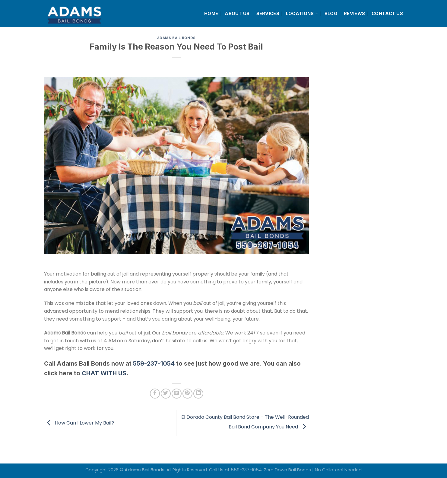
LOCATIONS (302, 13)
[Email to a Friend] (177, 394)
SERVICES (267, 13)
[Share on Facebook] (155, 394)
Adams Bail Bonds (176, 38)
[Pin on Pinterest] (187, 394)
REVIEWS (354, 13)
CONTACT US (387, 13)
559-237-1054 (154, 363)
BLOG (331, 13)
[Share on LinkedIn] (198, 394)
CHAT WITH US (104, 373)
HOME (211, 13)
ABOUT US (237, 13)
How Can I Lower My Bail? (79, 422)
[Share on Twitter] (166, 394)
